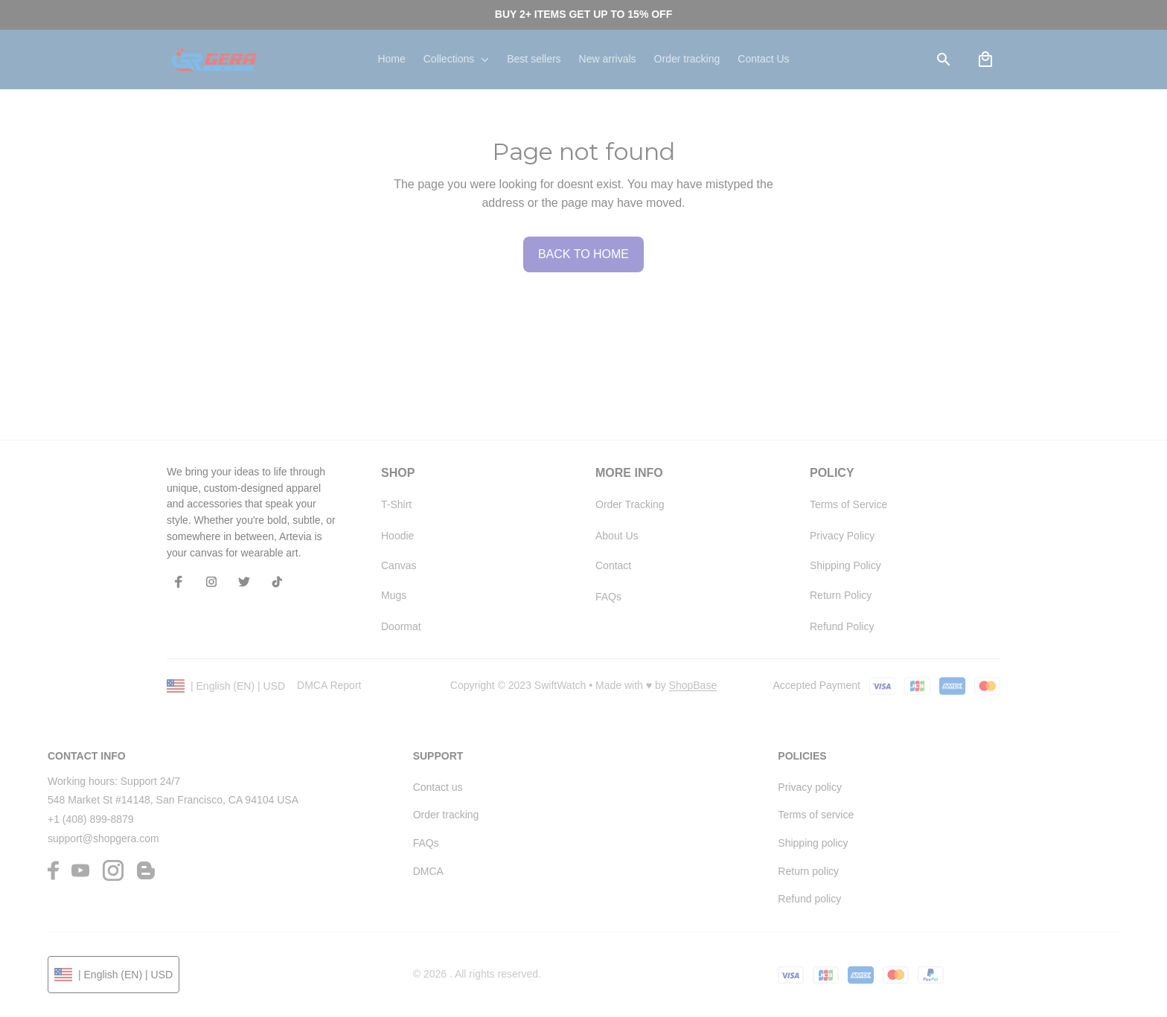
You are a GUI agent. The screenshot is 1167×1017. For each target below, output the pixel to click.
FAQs (426, 843)
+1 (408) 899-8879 (91, 819)
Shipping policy (813, 843)
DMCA (428, 871)
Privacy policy (810, 787)
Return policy (808, 871)
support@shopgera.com (103, 838)
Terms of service (816, 815)
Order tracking (446, 815)
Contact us (438, 787)
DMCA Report (329, 685)
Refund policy (809, 899)
